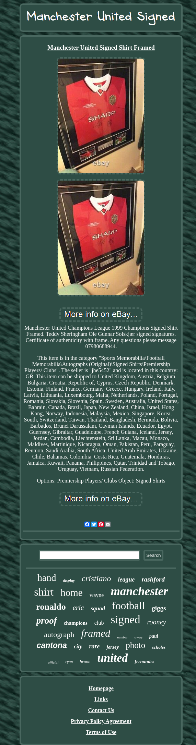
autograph (59, 634)
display (69, 580)
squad (98, 608)
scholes (158, 647)
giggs (159, 608)
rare (94, 646)
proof (46, 620)
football (128, 606)
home (71, 592)
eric (78, 607)
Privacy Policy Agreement (101, 721)
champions (76, 623)
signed (125, 619)
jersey (112, 647)
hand (46, 577)
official (53, 662)
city (78, 646)
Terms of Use (101, 732)
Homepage (101, 688)
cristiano (96, 578)
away (138, 637)
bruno (85, 661)
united (112, 657)
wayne (97, 595)
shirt (44, 592)
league (126, 579)
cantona (52, 645)
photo (135, 645)
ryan (69, 661)
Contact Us (101, 710)
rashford (153, 579)
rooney (156, 622)
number (122, 637)
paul (153, 636)
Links (101, 699)
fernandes (144, 661)
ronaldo (51, 607)
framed (95, 633)
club (99, 623)
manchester (139, 591)
